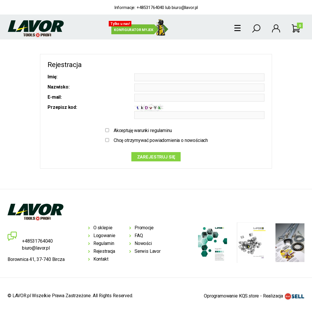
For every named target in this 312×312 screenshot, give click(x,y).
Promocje (144, 227)
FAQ (139, 235)
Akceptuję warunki (143, 130)
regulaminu (161, 130)
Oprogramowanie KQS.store (231, 296)
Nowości (143, 243)
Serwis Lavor (148, 251)
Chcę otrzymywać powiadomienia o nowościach (161, 140)
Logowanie (104, 235)
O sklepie (103, 227)
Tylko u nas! (120, 24)
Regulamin (103, 243)
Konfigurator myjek (133, 30)
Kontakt (100, 259)
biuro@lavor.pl (185, 7)
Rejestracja (104, 251)
